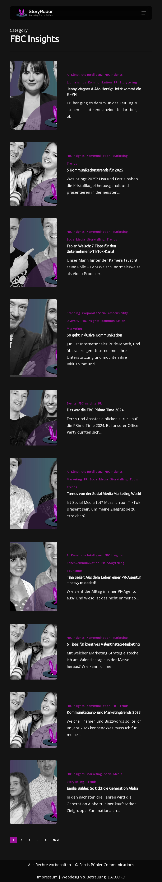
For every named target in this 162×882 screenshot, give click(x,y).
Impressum (47, 876)
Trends (72, 163)
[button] (144, 13)
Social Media (76, 245)
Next (56, 840)
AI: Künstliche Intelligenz (85, 75)
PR (115, 82)
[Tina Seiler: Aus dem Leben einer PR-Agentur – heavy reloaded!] (33, 582)
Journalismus (76, 82)
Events (71, 409)
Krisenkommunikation (83, 569)
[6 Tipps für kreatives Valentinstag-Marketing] (33, 657)
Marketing (120, 156)
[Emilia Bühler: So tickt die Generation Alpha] (33, 798)
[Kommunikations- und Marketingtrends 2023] (33, 726)
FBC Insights (113, 75)
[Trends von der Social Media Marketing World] (33, 499)
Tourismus (74, 577)
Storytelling (128, 82)
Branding (73, 319)
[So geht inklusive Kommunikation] (33, 344)
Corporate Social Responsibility (105, 319)
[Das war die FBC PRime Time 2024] (33, 423)
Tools (134, 485)
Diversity (73, 327)
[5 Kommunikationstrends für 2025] (33, 174)
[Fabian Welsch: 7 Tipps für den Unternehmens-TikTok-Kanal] (33, 258)
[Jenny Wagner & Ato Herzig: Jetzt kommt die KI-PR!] (33, 95)
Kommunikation (100, 82)
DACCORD (116, 876)
